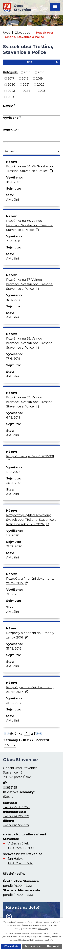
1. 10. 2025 (13, 472)
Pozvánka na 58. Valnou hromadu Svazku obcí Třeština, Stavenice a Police (29, 343)
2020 (11, 84)
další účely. (43, 928)
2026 (11, 97)
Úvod (6, 32)
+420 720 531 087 (16, 825)
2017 (11, 78)
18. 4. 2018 (13, 182)
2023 (11, 91)
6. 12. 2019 (13, 417)
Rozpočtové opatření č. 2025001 (30, 458)
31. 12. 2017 (13, 703)
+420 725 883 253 (16, 807)
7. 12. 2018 (13, 241)
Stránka (16, 733)
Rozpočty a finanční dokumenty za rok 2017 (30, 689)
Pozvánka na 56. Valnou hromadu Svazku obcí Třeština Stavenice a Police (29, 225)
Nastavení (53, 946)
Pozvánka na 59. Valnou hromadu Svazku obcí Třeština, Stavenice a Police (29, 402)
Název (8, 106)
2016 (41, 72)
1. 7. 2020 (12, 535)
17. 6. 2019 (13, 359)
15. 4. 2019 (13, 300)
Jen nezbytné (33, 946)
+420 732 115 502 (20, 863)
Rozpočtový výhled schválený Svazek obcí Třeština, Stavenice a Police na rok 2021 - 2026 (31, 519)
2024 (26, 91)
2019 (39, 78)
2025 (41, 91)
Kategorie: (10, 72)
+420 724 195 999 (16, 816)
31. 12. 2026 (14, 546)
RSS (42, 62)
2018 (25, 78)
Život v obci (23, 32)
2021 (26, 84)
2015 (27, 72)
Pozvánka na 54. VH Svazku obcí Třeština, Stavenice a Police (30, 169)
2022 (41, 84)
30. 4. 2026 (14, 483)
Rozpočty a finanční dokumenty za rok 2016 (30, 635)
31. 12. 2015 (13, 594)
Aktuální (12, 199)
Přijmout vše (11, 946)
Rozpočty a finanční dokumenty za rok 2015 (30, 581)
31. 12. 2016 (13, 648)
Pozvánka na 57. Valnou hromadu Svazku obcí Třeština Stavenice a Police (29, 284)
